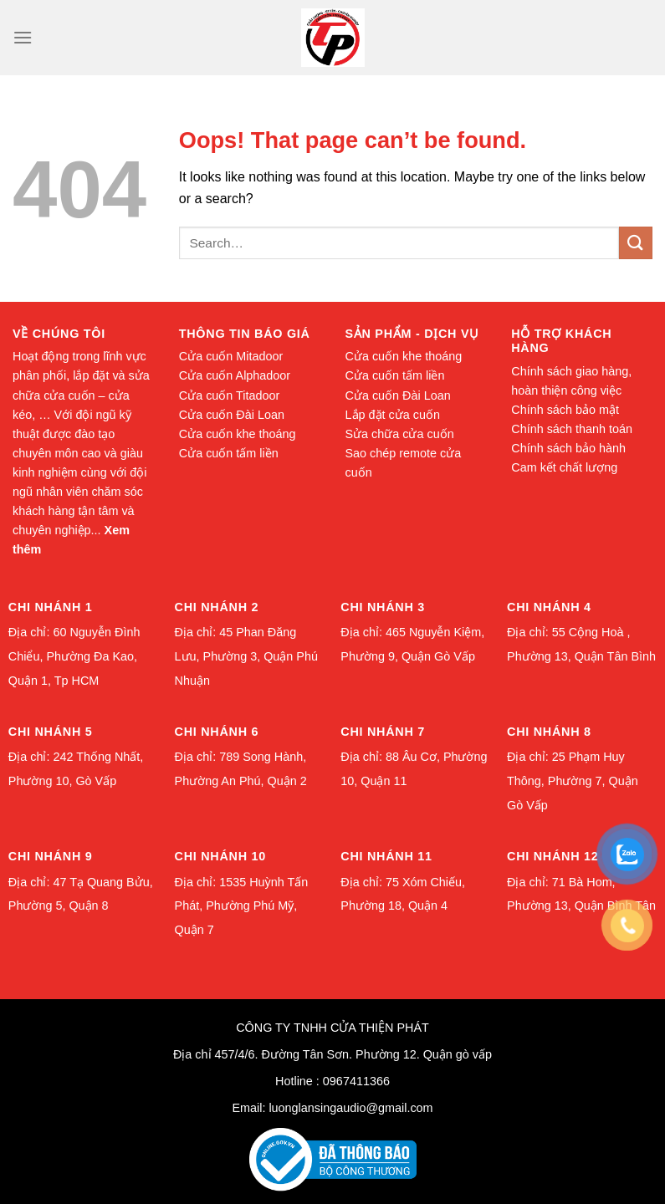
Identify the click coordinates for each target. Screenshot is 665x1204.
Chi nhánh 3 (382, 607)
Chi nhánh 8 (549, 731)
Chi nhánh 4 (549, 607)
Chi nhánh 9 (50, 856)
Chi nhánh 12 (552, 856)
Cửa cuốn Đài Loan (231, 414)
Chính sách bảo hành (568, 448)
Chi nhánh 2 (217, 607)
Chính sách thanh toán (571, 429)
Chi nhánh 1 (50, 607)
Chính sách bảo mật (565, 409)
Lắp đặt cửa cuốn (392, 414)
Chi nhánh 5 (50, 731)
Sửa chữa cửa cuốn (399, 434)
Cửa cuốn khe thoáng (237, 434)
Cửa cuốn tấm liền (229, 453)
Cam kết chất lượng (564, 467)
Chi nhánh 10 (220, 856)
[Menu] (23, 37)
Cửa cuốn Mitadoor (231, 356)
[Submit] (635, 243)
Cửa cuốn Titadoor (229, 395)
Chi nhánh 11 (386, 856)
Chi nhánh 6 (217, 731)
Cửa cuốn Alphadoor (234, 375)
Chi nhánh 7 (382, 731)
